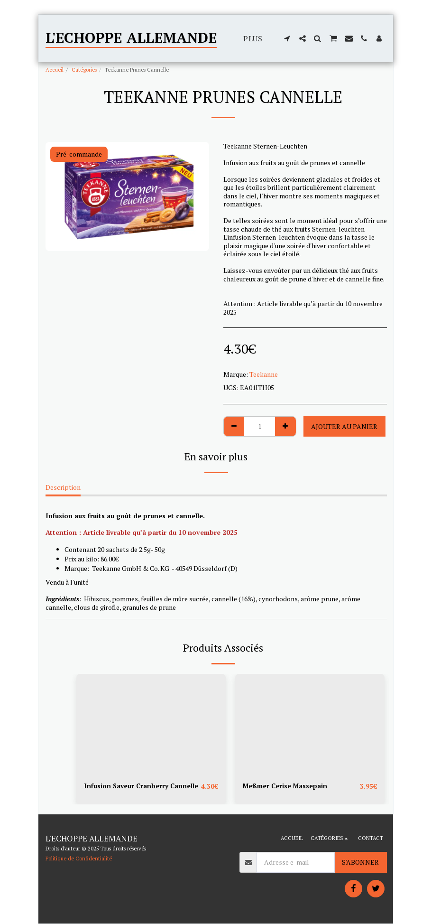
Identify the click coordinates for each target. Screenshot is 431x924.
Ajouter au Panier (344, 426)
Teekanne (263, 374)
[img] (151, 724)
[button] (287, 38)
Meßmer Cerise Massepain (286, 786)
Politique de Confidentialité (79, 858)
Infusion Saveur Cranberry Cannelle (142, 786)
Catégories (84, 69)
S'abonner (360, 862)
